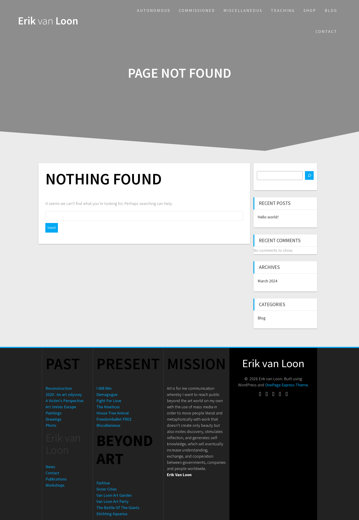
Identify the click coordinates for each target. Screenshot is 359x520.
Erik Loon (48, 21)
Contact (326, 31)
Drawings (54, 419)
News (50, 466)
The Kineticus (108, 406)
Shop (309, 10)
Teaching (283, 10)
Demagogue (106, 394)
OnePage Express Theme (286, 384)
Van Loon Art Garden (114, 495)
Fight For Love (108, 400)
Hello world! (268, 217)
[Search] (309, 175)
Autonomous (153, 10)
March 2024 (267, 281)
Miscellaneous (242, 10)
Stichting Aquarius (112, 513)
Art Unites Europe (61, 406)
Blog (331, 10)
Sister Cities (106, 489)
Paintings (54, 413)
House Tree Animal (112, 413)
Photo (51, 425)
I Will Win (104, 388)
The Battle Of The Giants (117, 507)
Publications (56, 479)
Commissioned (197, 10)
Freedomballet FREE (114, 419)
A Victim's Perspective (64, 400)
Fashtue (103, 483)
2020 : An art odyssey (64, 394)
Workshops (55, 485)
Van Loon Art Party (112, 501)
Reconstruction (59, 388)
